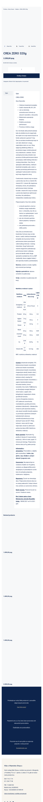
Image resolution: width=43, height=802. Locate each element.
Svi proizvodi (25, 81)
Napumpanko (18, 81)
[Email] (32, 46)
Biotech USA (12, 81)
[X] (19, 46)
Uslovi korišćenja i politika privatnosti (15, 793)
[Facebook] (7, 46)
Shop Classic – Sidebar (13, 9)
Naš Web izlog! (21, 707)
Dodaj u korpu (21, 76)
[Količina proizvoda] (21, 69)
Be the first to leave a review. (10, 62)
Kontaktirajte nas (21, 748)
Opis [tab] (6, 93)
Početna (5, 9)
